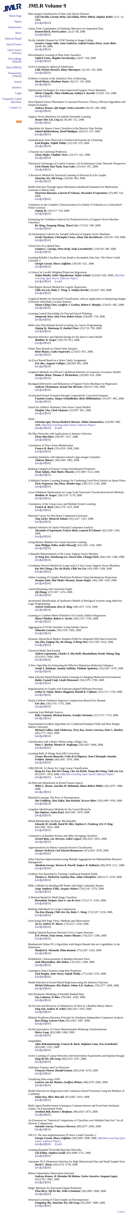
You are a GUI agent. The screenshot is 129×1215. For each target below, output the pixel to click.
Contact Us (15, 107)
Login (18, 93)
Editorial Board (13, 38)
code (58, 281)
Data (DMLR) (14, 67)
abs (37, 22)
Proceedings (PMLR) (15, 60)
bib (48, 22)
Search (18, 81)
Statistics (17, 87)
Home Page (15, 15)
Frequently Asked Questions (12, 100)
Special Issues (14, 44)
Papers (18, 21)
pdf (43, 22)
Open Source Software (15, 51)
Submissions (15, 27)
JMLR (122, 1211)
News (18, 32)
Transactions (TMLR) (15, 75)
